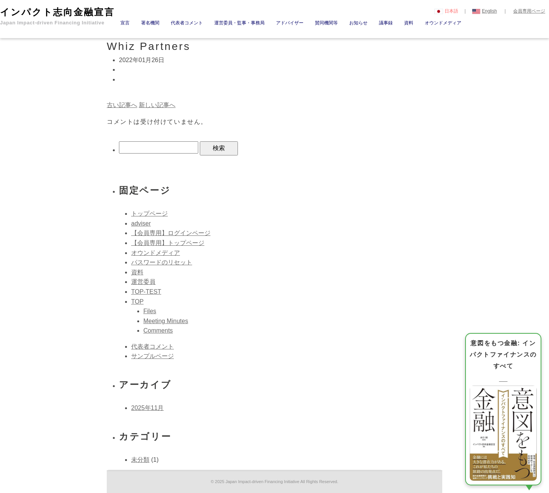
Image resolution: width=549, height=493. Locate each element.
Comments (158, 330)
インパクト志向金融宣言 (57, 16)
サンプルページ (152, 356)
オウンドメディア (443, 23)
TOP (137, 301)
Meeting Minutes (165, 321)
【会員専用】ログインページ (170, 233)
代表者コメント (187, 23)
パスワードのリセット (161, 262)
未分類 (140, 459)
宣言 (125, 23)
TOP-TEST (146, 291)
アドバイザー (289, 23)
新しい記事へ (157, 105)
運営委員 (143, 282)
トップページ (149, 213)
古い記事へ (122, 105)
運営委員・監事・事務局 (239, 23)
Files (149, 311)
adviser (141, 223)
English (484, 11)
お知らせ (358, 23)
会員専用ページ (529, 11)
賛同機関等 (326, 23)
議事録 (386, 23)
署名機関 (150, 23)
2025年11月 (147, 408)
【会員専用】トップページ (167, 243)
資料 (408, 23)
